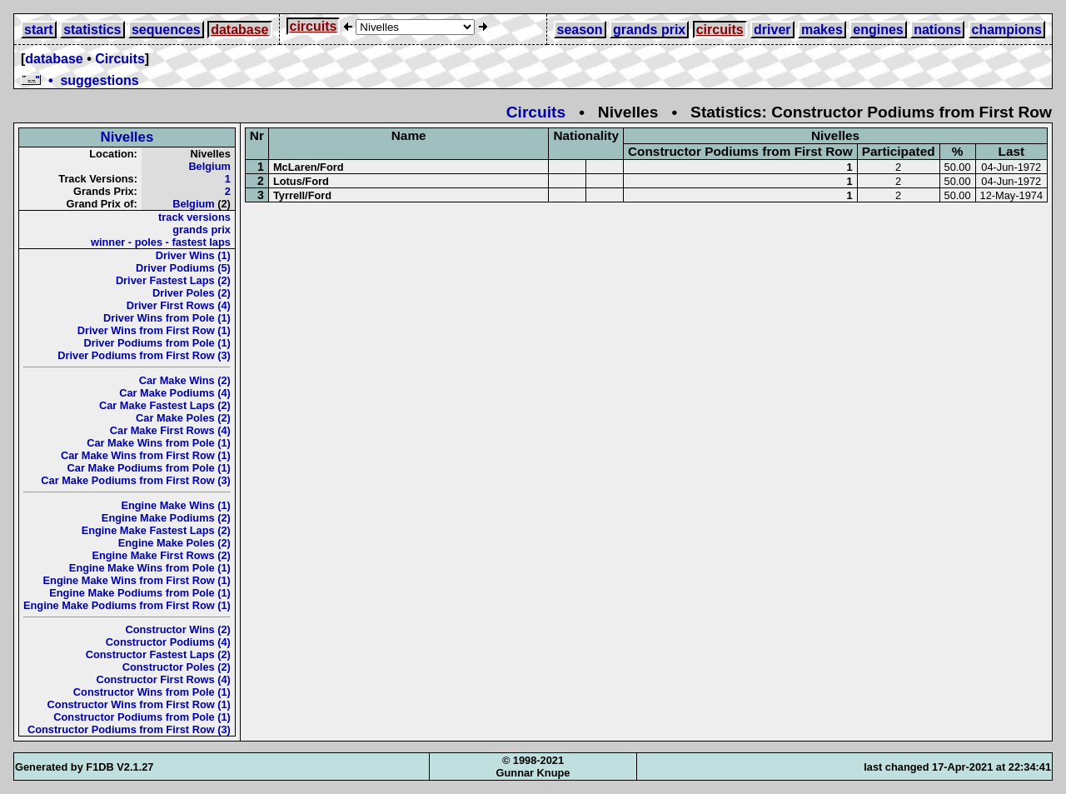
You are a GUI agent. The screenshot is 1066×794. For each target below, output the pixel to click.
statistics (92, 29)
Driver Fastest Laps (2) (173, 280)
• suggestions (80, 80)
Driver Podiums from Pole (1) (157, 343)
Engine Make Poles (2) (174, 543)
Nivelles (127, 137)
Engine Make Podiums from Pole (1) (140, 593)
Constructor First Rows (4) (163, 679)
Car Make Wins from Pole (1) (159, 443)
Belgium (209, 166)
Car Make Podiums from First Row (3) (136, 480)
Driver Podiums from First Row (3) (144, 355)
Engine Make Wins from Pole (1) (150, 568)
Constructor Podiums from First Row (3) (129, 729)
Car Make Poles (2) (183, 418)
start (38, 29)
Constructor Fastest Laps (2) (158, 654)
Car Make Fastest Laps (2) (165, 405)
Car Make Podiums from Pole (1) (149, 468)
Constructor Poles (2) (176, 667)
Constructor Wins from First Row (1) (139, 704)
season (580, 29)
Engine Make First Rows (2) (161, 555)
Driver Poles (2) (191, 293)
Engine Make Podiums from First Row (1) (127, 605)
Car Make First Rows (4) (170, 430)
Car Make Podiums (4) (175, 393)
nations (937, 29)
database (239, 29)
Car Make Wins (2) (185, 380)
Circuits (120, 59)
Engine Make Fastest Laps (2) (156, 530)
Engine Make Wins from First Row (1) (137, 580)
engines (878, 29)
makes (822, 29)
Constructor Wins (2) (177, 629)
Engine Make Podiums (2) (166, 518)
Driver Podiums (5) (183, 268)
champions (1007, 29)
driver (772, 29)
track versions (194, 217)
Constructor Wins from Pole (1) (152, 692)
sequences (166, 29)
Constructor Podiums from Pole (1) (142, 717)
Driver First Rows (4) (179, 305)
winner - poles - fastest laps (161, 242)
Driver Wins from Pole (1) (167, 318)
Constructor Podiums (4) (168, 642)
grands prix (649, 29)
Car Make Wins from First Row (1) (146, 455)
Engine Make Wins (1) (175, 505)
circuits (313, 26)
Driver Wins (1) (193, 255)
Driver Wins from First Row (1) (154, 330)
